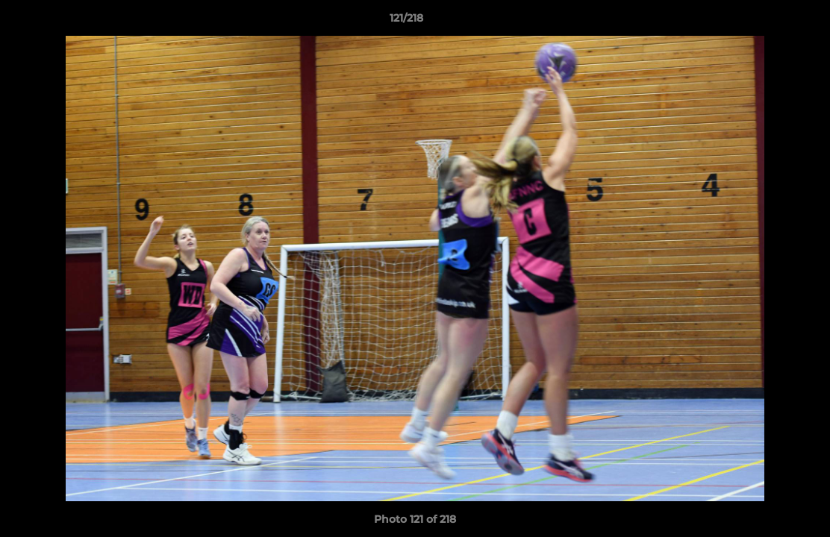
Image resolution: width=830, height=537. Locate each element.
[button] (767, 21)
